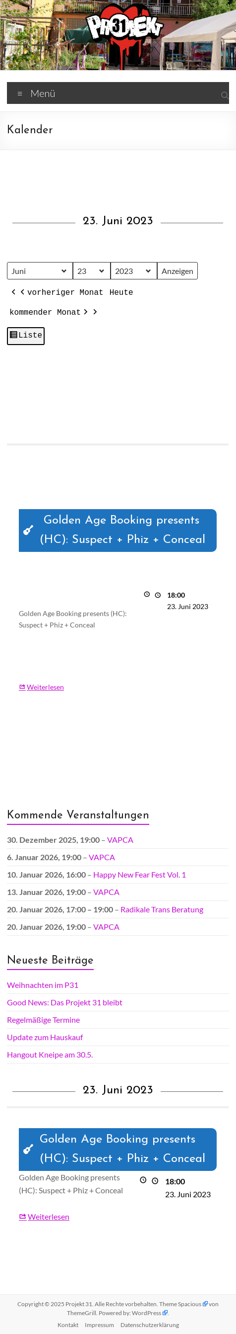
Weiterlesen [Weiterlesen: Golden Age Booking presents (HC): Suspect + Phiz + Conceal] (45, 686)
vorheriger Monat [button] (61, 293)
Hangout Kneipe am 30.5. (50, 1054)
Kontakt (68, 1325)
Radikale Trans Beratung (161, 909)
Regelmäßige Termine (43, 1019)
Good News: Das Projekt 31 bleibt (64, 1002)
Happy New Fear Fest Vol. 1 (139, 874)
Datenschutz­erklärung (149, 1325)
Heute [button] (121, 292)
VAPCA (120, 839)
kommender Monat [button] (49, 313)
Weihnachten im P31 (42, 984)
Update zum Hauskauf (45, 1037)
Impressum (99, 1325)
